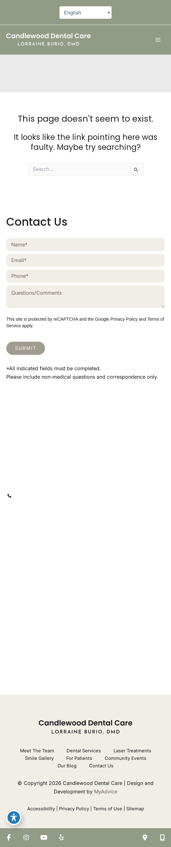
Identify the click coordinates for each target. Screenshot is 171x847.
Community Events (125, 758)
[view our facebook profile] (12, 525)
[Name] (85, 244)
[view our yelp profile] (49, 525)
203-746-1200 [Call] (33, 495)
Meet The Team (37, 751)
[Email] (85, 260)
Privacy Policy (124, 319)
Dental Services (84, 751)
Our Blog (67, 766)
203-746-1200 (75, 550)
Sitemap (135, 809)
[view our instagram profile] (24, 525)
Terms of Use (107, 809)
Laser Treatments (132, 751)
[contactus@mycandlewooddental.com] (56, 509)
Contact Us (101, 766)
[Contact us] (144, 837)
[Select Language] (85, 12)
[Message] (85, 296)
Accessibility (41, 809)
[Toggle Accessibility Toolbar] (13, 817)
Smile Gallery (39, 758)
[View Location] (41, 476)
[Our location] (162, 837)
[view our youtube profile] (37, 525)
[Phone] (85, 276)
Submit (25, 348)
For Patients (79, 758)
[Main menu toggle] (158, 40)
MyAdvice (105, 791)
